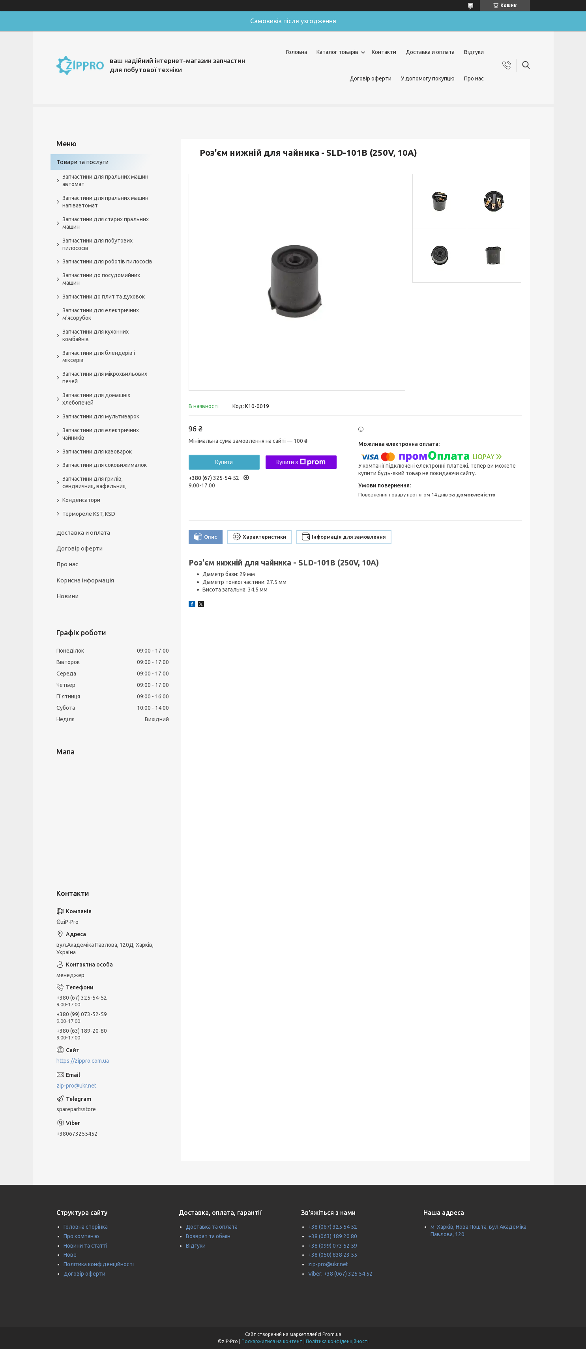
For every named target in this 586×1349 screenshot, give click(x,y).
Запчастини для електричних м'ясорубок (100, 314)
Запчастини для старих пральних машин (105, 223)
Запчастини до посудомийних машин (101, 279)
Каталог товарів (337, 52)
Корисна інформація (85, 580)
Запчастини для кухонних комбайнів (95, 335)
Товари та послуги (82, 162)
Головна (296, 52)
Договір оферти (370, 78)
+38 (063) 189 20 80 (332, 1236)
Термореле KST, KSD (88, 514)
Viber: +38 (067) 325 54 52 (340, 1274)
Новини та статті (85, 1246)
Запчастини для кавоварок (97, 451)
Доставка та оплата (212, 1227)
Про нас (474, 78)
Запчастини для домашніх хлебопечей (96, 399)
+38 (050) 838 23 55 (332, 1255)
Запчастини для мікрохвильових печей (104, 377)
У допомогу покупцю (428, 78)
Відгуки (474, 52)
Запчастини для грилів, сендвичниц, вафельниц (94, 482)
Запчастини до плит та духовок (103, 296)
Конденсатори (81, 500)
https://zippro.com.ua (82, 1061)
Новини (67, 596)
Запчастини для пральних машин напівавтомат (105, 202)
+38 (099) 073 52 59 (332, 1246)
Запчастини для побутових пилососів (97, 244)
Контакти (384, 52)
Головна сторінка (86, 1227)
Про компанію (81, 1236)
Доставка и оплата (430, 52)
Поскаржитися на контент (272, 1341)
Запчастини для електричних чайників (100, 434)
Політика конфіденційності (99, 1264)
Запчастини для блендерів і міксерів (98, 357)
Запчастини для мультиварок (100, 416)
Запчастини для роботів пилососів (107, 261)
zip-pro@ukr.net (76, 1085)
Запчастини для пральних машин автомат (105, 180)
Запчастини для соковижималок (104, 465)
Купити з (301, 462)
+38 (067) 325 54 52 (332, 1227)
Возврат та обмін (208, 1236)
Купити (224, 462)
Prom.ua (331, 1334)
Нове (70, 1255)
